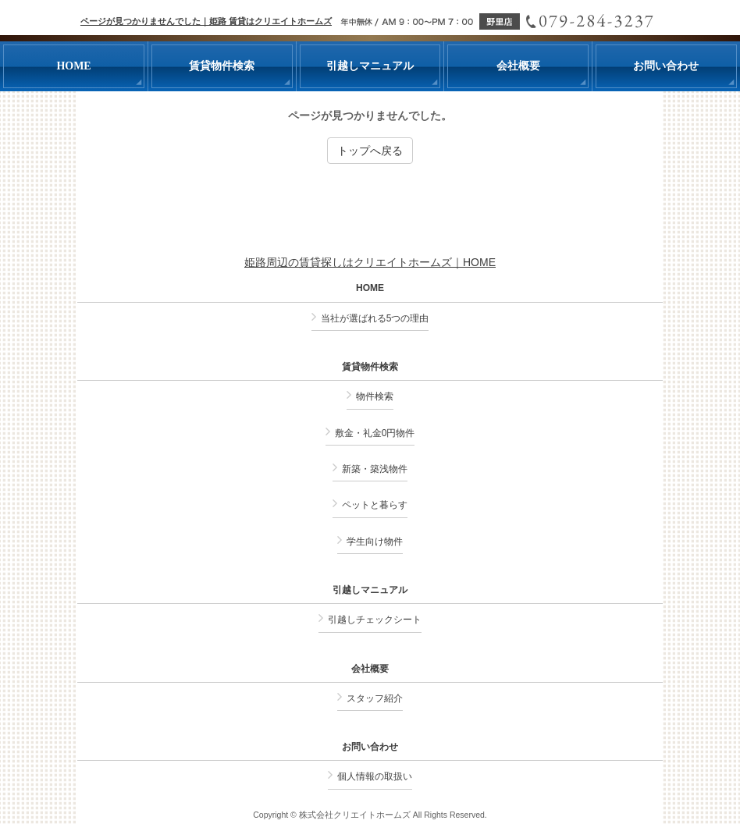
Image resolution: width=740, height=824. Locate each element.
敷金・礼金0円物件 (375, 433)
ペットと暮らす (374, 504)
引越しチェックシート (375, 619)
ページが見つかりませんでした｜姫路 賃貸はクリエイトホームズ (206, 21)
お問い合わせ (370, 747)
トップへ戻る (370, 150)
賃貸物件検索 (370, 367)
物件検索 (374, 396)
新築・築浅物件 (374, 469)
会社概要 (370, 669)
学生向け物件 (375, 541)
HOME (370, 288)
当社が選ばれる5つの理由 (375, 318)
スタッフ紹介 (375, 698)
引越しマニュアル (370, 590)
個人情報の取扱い (374, 776)
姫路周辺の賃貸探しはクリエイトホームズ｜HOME (370, 262)
